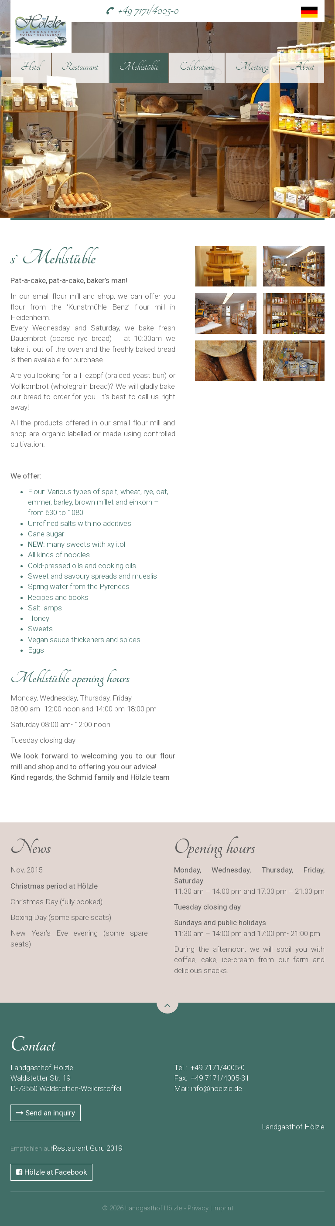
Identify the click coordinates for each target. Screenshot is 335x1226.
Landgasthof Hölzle (293, 1126)
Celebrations (197, 67)
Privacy (198, 1208)
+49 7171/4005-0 (148, 10)
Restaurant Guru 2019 (87, 1148)
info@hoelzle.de (216, 1088)
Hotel (31, 67)
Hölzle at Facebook (51, 1172)
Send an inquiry (45, 1112)
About (302, 67)
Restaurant (80, 67)
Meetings (252, 67)
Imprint (223, 1208)
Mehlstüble (139, 67)
